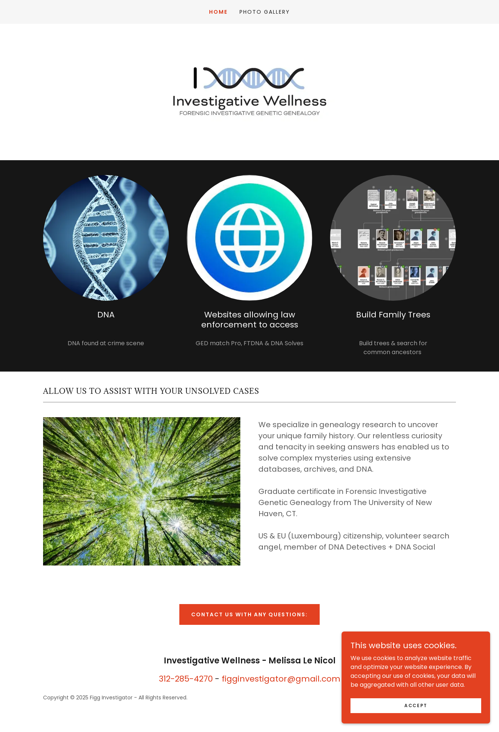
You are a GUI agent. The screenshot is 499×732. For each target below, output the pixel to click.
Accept (415, 705)
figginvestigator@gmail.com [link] (281, 679)
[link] (249, 91)
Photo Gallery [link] (264, 12)
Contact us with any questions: (249, 614)
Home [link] (218, 12)
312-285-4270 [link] (186, 679)
